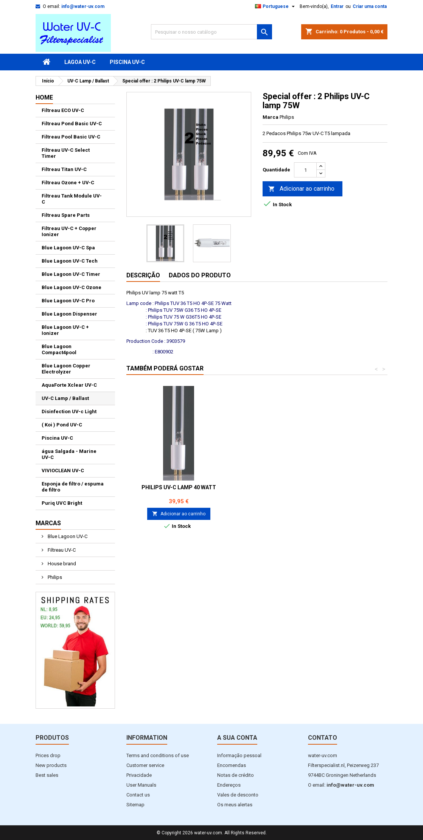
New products (51, 765)
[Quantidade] (305, 169)
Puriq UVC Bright (62, 503)
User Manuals (141, 785)
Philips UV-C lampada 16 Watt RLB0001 (178, 490)
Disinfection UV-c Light (69, 411)
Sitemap (135, 804)
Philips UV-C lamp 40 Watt (290, 487)
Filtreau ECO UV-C (63, 110)
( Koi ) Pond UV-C (62, 425)
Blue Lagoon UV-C (67, 536)
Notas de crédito (235, 775)
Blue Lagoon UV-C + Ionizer (65, 330)
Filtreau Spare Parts (66, 215)
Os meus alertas (234, 804)
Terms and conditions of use (157, 755)
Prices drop (48, 755)
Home (44, 97)
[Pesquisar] (211, 31)
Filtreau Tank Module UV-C (72, 199)
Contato (322, 737)
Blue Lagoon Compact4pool (59, 349)
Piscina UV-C (127, 62)
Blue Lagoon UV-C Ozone (71, 287)
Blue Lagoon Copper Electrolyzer (66, 369)
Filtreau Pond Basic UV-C (72, 123)
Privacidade (139, 775)
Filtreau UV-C (61, 550)
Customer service (145, 765)
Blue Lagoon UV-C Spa (68, 247)
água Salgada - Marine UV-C (69, 454)
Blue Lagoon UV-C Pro (68, 300)
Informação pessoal (239, 755)
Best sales (47, 775)
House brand (61, 563)
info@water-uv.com (82, 6)
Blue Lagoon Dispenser (69, 314)
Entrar (337, 6)
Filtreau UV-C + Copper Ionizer (69, 231)
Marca (270, 117)
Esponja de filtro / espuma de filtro (73, 487)
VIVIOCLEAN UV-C (63, 470)
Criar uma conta (370, 6)
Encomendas (231, 765)
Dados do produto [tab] (200, 275)
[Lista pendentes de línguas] (276, 6)
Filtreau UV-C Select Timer (66, 153)
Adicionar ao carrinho (301, 189)
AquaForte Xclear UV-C (69, 385)
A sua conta (237, 737)
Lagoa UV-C (80, 62)
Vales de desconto (237, 795)
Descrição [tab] (143, 275)
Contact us (138, 795)
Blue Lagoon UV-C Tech (70, 261)
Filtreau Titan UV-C (64, 169)
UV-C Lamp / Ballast (65, 398)
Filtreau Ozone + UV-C (68, 182)
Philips (54, 577)
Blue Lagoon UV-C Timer (71, 274)
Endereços (229, 785)
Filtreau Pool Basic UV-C (71, 137)
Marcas (48, 523)
